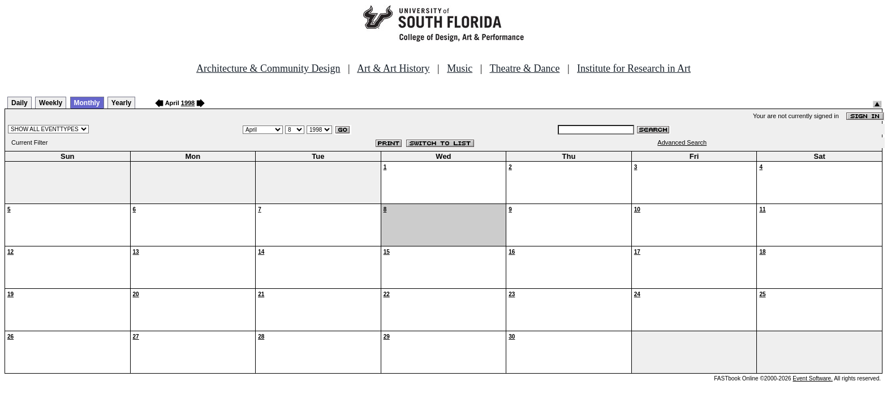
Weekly (50, 103)
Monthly (87, 103)
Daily (19, 103)
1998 (188, 102)
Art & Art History (393, 68)
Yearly (121, 103)
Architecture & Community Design (268, 68)
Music (459, 68)
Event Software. (813, 378)
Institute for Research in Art (634, 68)
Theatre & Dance (524, 68)
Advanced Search (682, 142)
